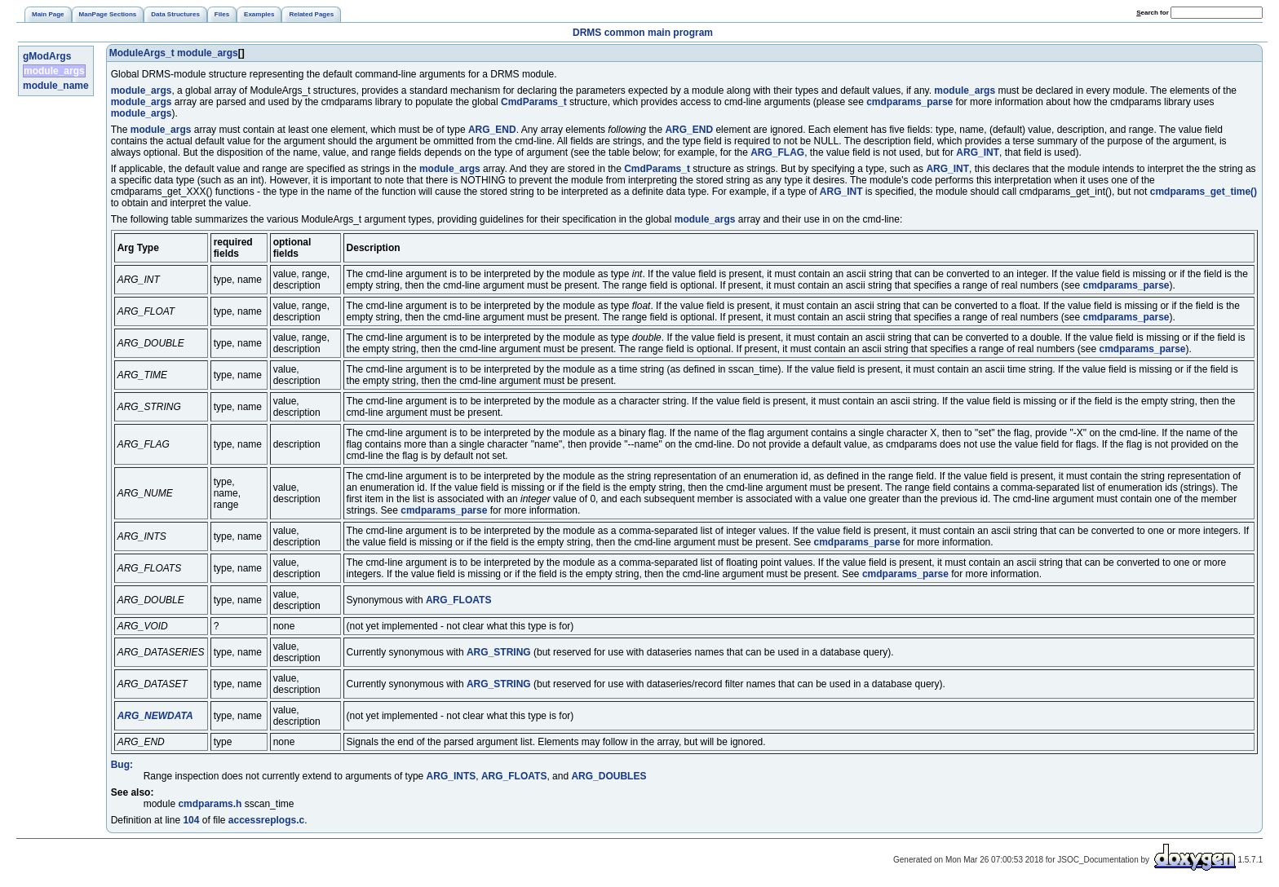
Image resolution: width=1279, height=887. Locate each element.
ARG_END (492, 129)
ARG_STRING (499, 652)
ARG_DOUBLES (608, 776)
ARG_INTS (451, 776)
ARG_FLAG (777, 152)
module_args (54, 71)
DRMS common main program (643, 32)
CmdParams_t (534, 102)
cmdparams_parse (909, 102)
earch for (1153, 12)
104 (191, 820)
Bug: (122, 764)
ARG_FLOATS (458, 600)
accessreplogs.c (266, 820)
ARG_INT (977, 152)
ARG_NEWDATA (155, 716)
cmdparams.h (209, 804)
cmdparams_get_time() (1203, 191)
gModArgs (47, 56)
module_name (56, 85)
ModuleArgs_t (142, 53)
